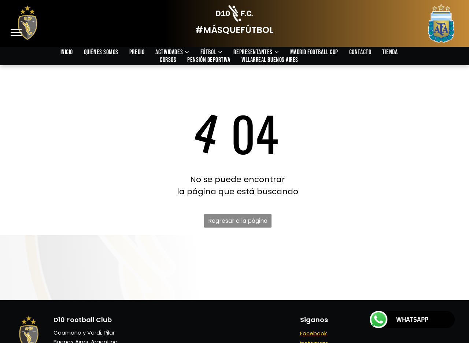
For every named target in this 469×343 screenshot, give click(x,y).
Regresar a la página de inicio (237, 222)
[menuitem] (72, 52)
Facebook (313, 333)
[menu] (16, 32)
